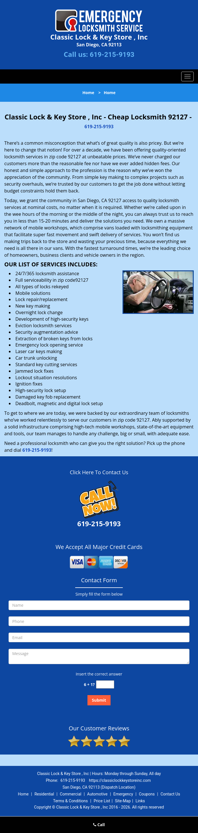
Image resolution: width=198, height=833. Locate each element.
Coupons (147, 794)
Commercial (70, 794)
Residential (44, 794)
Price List (102, 801)
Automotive (97, 794)
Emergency (123, 794)
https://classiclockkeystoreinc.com (120, 780)
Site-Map (123, 801)
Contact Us (170, 794)
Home (88, 92)
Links (140, 801)
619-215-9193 (112, 55)
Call (99, 824)
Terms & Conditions (70, 801)
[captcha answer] (105, 684)
